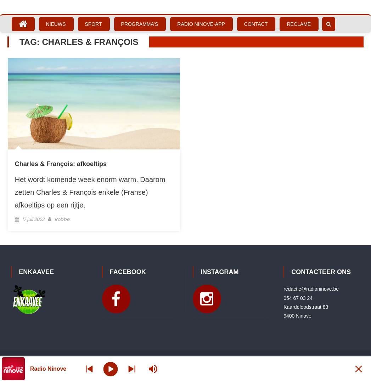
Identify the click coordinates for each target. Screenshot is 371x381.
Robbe (62, 219)
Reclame (299, 24)
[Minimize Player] (358, 369)
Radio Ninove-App (201, 24)
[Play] (111, 369)
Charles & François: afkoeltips (61, 163)
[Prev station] (132, 369)
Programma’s (139, 24)
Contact (256, 24)
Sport (93, 24)
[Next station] (89, 369)
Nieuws (56, 24)
